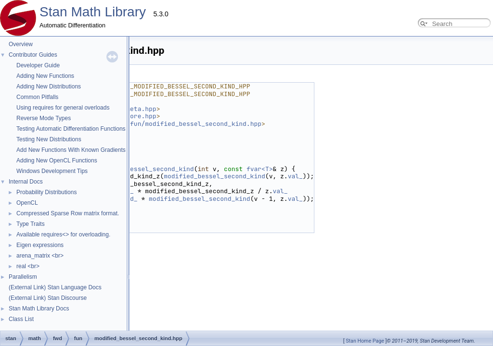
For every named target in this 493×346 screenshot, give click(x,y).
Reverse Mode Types (43, 118)
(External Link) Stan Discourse (48, 298)
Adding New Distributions (48, 86)
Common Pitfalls (37, 97)
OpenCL (27, 202)
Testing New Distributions (48, 139)
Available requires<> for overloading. (63, 234)
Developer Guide (38, 65)
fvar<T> (259, 169)
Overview (21, 44)
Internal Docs (26, 181)
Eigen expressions (40, 245)
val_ (295, 176)
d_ (130, 191)
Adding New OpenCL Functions (56, 160)
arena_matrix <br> (40, 255)
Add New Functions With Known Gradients (71, 150)
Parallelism (23, 276)
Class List (21, 319)
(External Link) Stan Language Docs (55, 287)
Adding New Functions (45, 76)
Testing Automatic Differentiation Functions (71, 128)
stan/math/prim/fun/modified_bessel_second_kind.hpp (167, 124)
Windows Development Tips (52, 171)
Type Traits (30, 224)
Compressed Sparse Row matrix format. (67, 213)
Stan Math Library (92, 11)
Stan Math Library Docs (39, 308)
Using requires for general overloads (62, 107)
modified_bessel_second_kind (143, 169)
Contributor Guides (33, 54)
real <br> (27, 266)
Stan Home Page (365, 341)
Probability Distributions (46, 192)
